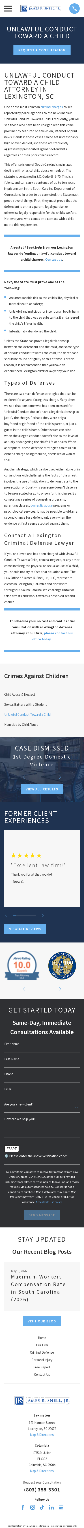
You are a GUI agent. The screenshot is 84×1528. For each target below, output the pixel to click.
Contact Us (42, 1374)
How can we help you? (19, 1119)
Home (42, 1338)
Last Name (11, 1059)
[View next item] (60, 777)
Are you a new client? (19, 1104)
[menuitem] (42, 694)
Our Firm (42, 1345)
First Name (11, 1043)
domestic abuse (41, 505)
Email (7, 1089)
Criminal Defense (42, 1352)
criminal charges (52, 107)
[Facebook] (23, 1507)
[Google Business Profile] (61, 1507)
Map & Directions (42, 1435)
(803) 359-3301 (42, 1489)
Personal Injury (42, 1360)
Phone (8, 1074)
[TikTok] (42, 1507)
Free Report (41, 1367)
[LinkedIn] (51, 1507)
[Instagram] (32, 1507)
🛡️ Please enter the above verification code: (35, 1156)
